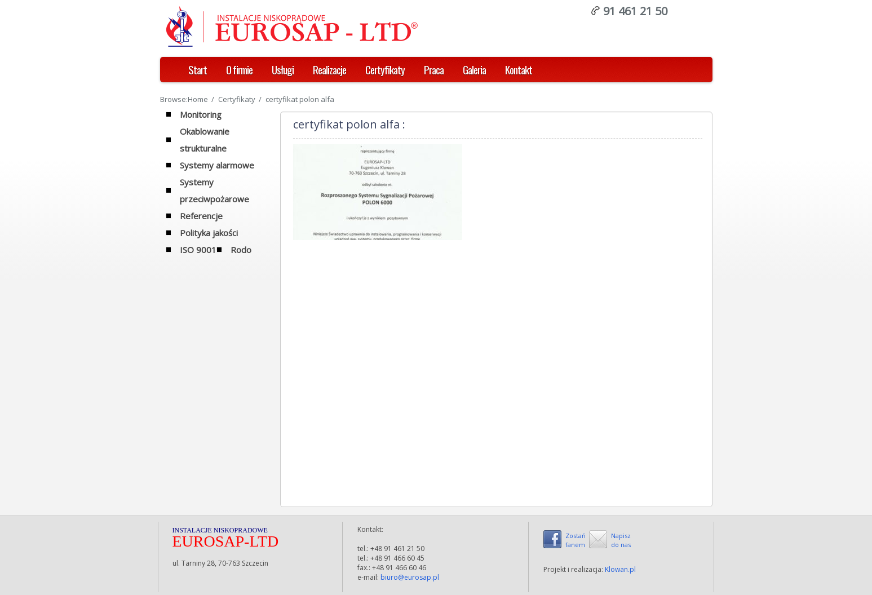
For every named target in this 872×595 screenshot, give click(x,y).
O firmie (239, 69)
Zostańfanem (575, 540)
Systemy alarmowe (217, 165)
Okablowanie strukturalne (204, 140)
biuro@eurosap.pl (409, 577)
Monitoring (201, 114)
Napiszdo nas (621, 540)
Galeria (474, 69)
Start (197, 69)
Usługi (283, 69)
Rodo (241, 249)
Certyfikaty (385, 69)
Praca (434, 69)
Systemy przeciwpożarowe (214, 190)
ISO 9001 (198, 249)
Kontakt (518, 69)
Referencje (201, 215)
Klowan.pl (620, 569)
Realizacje (329, 69)
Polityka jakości (209, 232)
